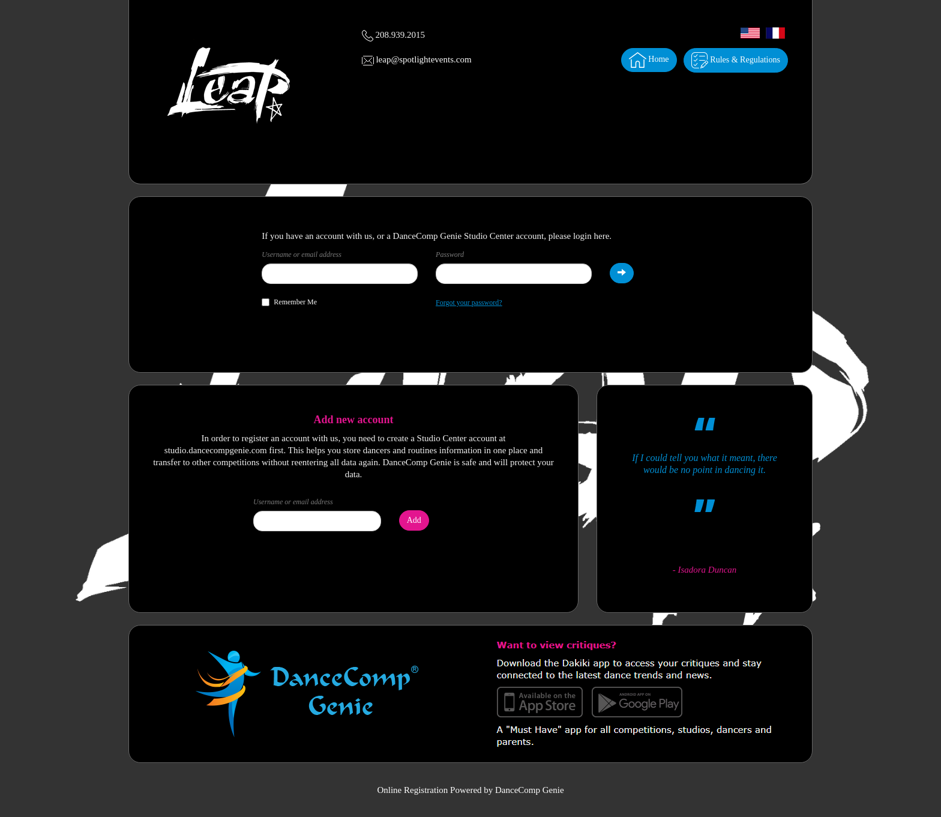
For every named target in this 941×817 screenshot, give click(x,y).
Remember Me (289, 302)
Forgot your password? (469, 302)
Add (414, 520)
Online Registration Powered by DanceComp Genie (470, 790)
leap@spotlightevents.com (423, 59)
